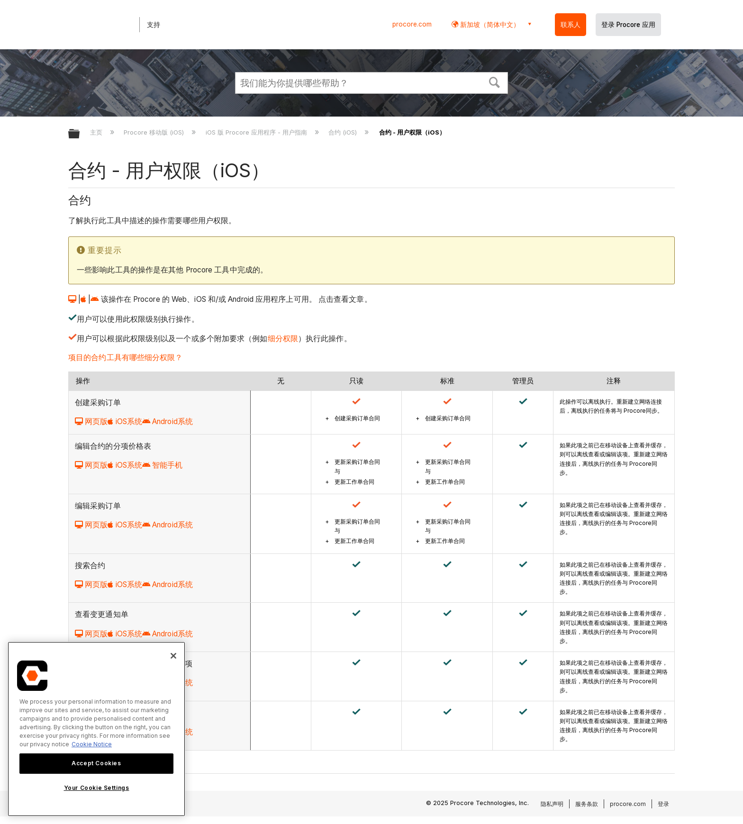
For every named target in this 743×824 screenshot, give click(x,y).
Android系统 (167, 421)
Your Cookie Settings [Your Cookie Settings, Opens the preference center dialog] (96, 787)
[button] (494, 81)
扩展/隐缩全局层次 (80, 134)
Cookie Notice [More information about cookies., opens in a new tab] (92, 744)
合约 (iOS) (343, 132)
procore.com (412, 24)
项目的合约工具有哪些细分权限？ (125, 357)
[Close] (173, 655)
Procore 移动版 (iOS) (155, 132)
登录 (663, 803)
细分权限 (283, 338)
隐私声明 (552, 803)
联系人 (570, 24)
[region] (96, 729)
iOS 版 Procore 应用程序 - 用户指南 (257, 132)
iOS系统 (125, 421)
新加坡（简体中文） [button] (489, 24)
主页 (97, 132)
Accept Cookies (96, 763)
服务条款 (586, 803)
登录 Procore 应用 (628, 24)
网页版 (91, 421)
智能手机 (162, 465)
